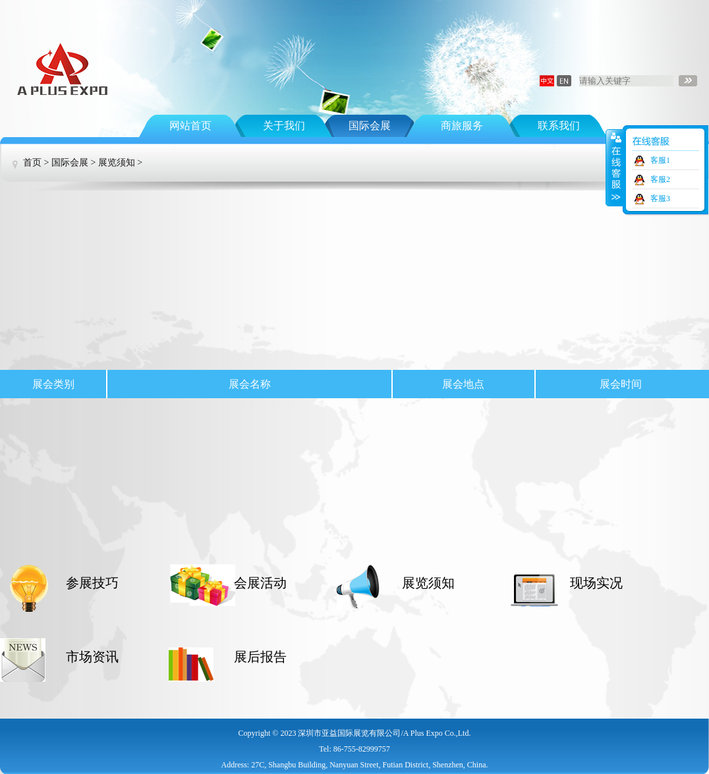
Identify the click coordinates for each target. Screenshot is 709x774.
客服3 (660, 198)
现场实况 (596, 583)
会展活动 (260, 583)
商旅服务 (462, 125)
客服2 (660, 179)
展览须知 (116, 162)
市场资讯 (92, 656)
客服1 (660, 160)
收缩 (615, 167)
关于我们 (284, 125)
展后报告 (260, 656)
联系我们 (559, 125)
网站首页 (190, 125)
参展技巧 (92, 583)
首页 (32, 162)
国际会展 (370, 125)
